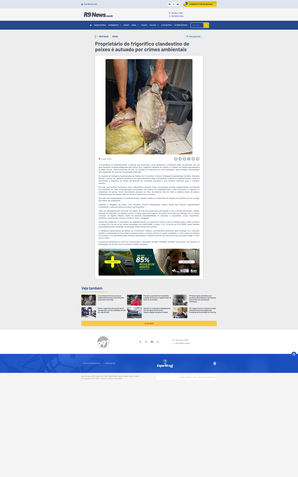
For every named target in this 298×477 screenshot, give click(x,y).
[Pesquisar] (206, 25)
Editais (126, 25)
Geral (135, 25)
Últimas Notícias (180, 25)
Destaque (104, 36)
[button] (175, 159)
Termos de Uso (110, 363)
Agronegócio (114, 25)
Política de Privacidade (91, 363)
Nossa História (100, 25)
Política (154, 25)
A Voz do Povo (166, 25)
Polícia (144, 25)
